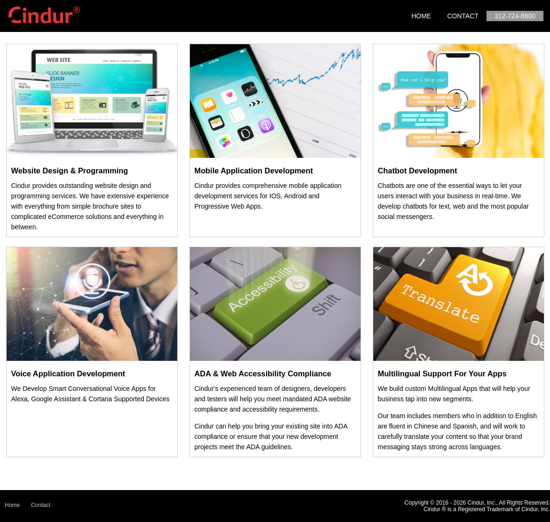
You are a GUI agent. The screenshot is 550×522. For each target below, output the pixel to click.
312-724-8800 (515, 16)
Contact (463, 16)
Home (421, 16)
